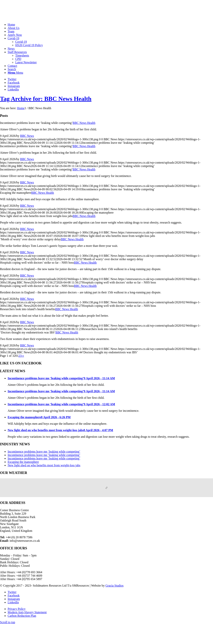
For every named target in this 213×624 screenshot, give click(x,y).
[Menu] (15, 72)
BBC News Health (84, 122)
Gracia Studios (115, 585)
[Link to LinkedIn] (13, 89)
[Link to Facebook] (13, 82)
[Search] (12, 69)
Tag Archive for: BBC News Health (45, 98)
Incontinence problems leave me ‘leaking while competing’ (44, 451)
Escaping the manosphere (23, 461)
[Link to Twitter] (12, 79)
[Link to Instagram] (14, 86)
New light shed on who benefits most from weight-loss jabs (44, 465)
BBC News (27, 135)
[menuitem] (110, 24)
